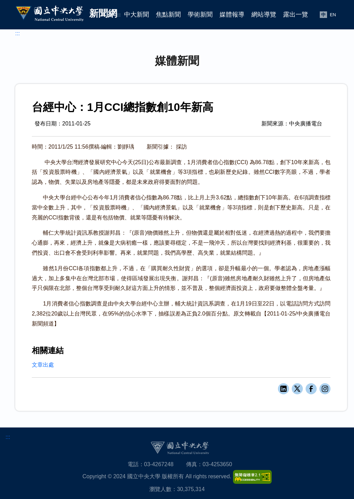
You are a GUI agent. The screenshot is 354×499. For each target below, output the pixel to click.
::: (119, 14)
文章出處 (43, 365)
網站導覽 (263, 14)
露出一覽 (295, 14)
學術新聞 (200, 14)
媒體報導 (232, 14)
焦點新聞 (168, 14)
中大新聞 (136, 14)
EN (333, 14)
